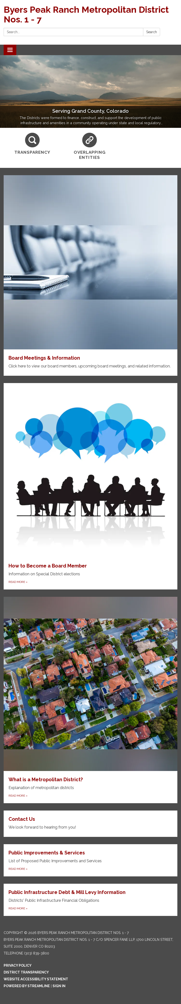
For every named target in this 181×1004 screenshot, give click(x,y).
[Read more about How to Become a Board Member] (90, 486)
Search (151, 32)
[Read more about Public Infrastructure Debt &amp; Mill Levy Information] (90, 900)
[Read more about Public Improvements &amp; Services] (90, 860)
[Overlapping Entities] (90, 146)
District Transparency (26, 972)
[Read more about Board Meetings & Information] (90, 275)
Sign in (59, 986)
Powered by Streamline (27, 986)
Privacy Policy (18, 965)
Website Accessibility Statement (36, 979)
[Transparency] (32, 144)
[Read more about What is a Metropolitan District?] (90, 700)
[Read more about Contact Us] (90, 824)
